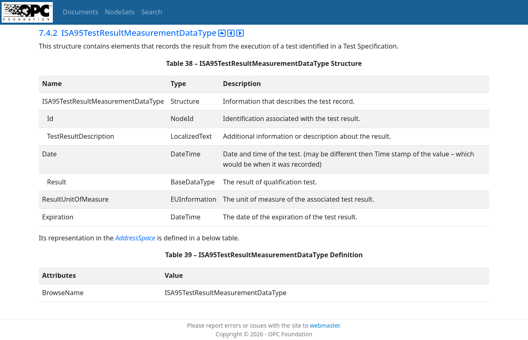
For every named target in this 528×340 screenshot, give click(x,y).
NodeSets (120, 11)
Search (152, 11)
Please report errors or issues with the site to (248, 325)
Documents (80, 11)
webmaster (324, 325)
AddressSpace (135, 237)
